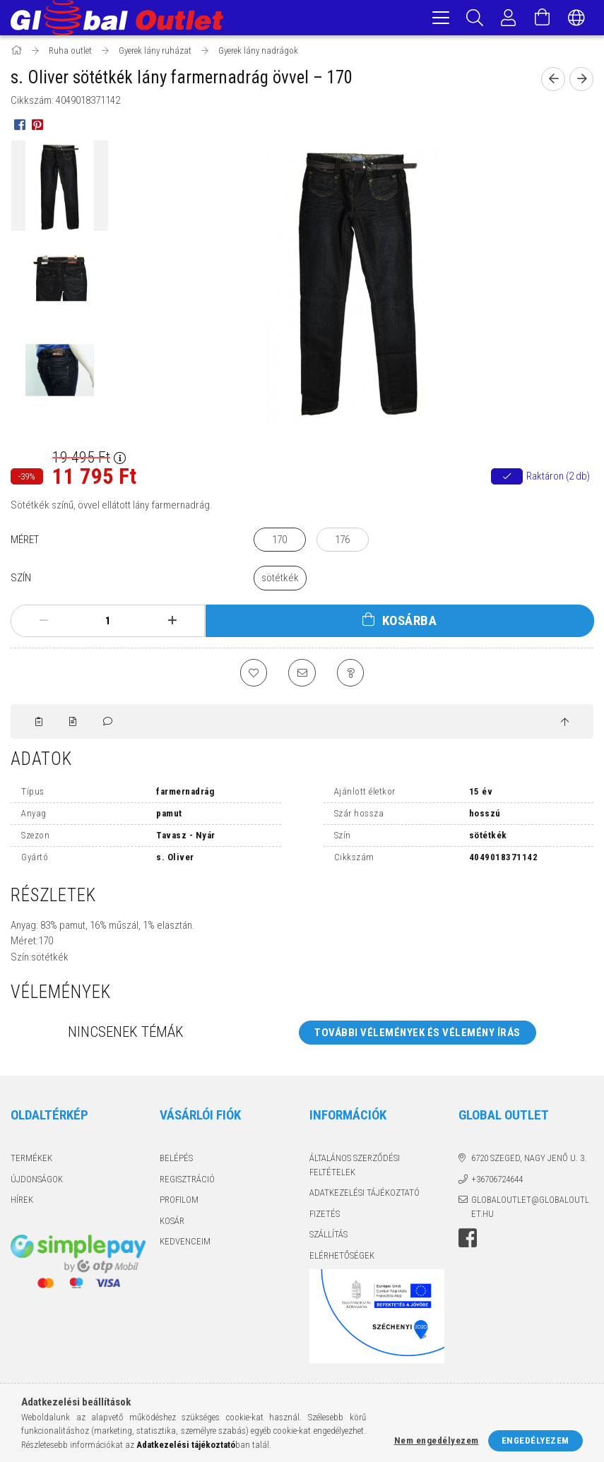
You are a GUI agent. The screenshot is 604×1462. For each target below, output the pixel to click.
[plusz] (172, 622)
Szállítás (328, 1237)
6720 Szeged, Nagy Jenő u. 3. (528, 1161)
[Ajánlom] (302, 675)
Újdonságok (37, 1182)
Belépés (176, 1161)
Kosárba (409, 622)
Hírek (22, 1203)
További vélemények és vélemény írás (417, 1035)
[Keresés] (475, 17)
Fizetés (324, 1216)
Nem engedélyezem (436, 1440)
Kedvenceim (185, 1245)
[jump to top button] (565, 725)
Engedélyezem (535, 1440)
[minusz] (43, 622)
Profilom (179, 1203)
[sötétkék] (280, 580)
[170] (280, 542)
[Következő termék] (581, 81)
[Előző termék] (553, 81)
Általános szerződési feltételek (354, 1168)
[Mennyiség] (108, 623)
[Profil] (509, 17)
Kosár (172, 1223)
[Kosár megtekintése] (542, 17)
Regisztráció (187, 1182)
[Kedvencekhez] (253, 675)
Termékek (31, 1161)
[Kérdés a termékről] (352, 675)
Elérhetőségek (341, 1258)
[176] (342, 542)
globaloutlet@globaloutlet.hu (530, 1210)
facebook (467, 1241)
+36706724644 (497, 1182)
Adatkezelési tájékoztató (364, 1196)
